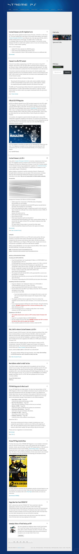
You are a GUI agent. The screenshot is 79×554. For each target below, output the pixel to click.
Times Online (14, 94)
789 (27, 541)
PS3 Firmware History (39, 547)
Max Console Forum (16, 230)
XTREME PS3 (58, 68)
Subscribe (67, 72)
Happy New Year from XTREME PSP (18, 502)
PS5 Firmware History (55, 547)
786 (17, 541)
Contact (53, 9)
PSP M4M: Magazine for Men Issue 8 (18, 386)
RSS (70, 4)
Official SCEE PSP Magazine (16, 101)
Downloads (34, 9)
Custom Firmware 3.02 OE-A (22, 161)
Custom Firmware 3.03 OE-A (16, 38)
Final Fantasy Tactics (34, 448)
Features (15, 9)
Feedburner (63, 4)
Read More (21, 535)
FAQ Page (29, 491)
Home (10, 9)
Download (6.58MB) (14, 495)
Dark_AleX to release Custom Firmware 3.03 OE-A (22, 329)
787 (20, 541)
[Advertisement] (39, 20)
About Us (60, 9)
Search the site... (70, 10)
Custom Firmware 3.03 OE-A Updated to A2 (21, 32)
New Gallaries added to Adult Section (19, 363)
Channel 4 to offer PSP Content (17, 61)
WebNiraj (19, 547)
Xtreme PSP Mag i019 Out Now (17, 441)
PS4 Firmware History (47, 547)
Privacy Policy (68, 547)
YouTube (68, 4)
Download (11, 54)
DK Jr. (12, 434)
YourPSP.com (34, 108)
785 (14, 541)
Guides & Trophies (44, 9)
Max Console (22, 347)
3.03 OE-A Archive (42, 165)
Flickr (65, 4)
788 (24, 541)
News (34, 547)
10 (47, 158)
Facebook (61, 4)
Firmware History (24, 9)
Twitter (66, 4)
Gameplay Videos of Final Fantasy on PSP (20, 524)
